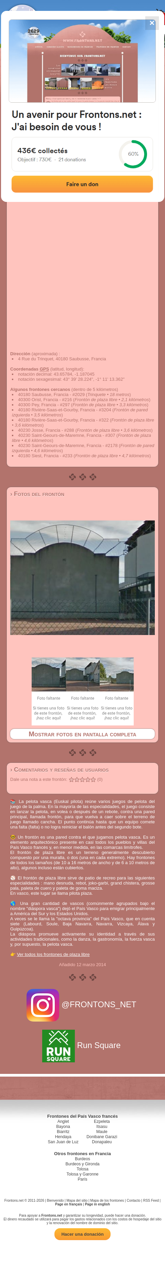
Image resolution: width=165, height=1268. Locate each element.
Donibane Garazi (101, 1136)
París (82, 1179)
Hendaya (63, 1136)
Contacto (133, 1200)
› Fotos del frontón (37, 494)
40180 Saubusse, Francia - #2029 (51, 394)
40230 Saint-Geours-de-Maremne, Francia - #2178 (68, 445)
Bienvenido (55, 1200)
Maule (102, 1131)
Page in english (97, 1204)
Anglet (63, 1121)
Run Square (82, 1045)
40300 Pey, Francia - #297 (44, 404)
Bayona (63, 1126)
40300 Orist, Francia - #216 (45, 399)
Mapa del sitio (77, 1200)
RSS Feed (151, 1200)
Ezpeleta (102, 1121)
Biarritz (63, 1131)
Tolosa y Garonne (82, 1174)
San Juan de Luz (63, 1142)
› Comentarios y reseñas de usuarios (59, 769)
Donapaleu (102, 1142)
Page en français (68, 1204)
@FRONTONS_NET (82, 1004)
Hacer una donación (82, 1234)
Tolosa (82, 1169)
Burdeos (82, 1158)
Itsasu (101, 1126)
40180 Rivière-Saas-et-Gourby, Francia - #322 (63, 420)
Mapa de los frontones (107, 1200)
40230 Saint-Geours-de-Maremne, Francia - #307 (66, 435)
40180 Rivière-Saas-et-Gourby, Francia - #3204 (64, 409)
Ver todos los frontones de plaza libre (53, 954)
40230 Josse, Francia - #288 (46, 430)
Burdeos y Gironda (82, 1164)
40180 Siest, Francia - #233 (45, 455)
